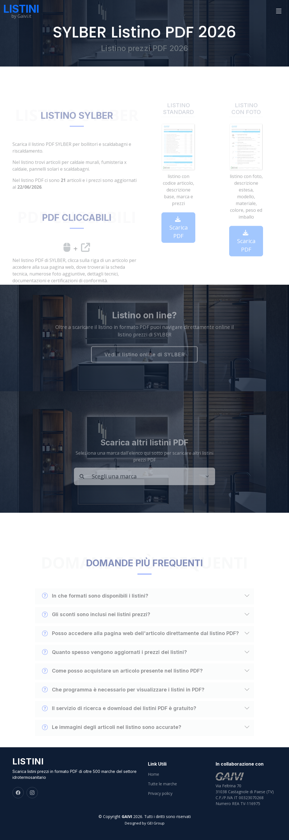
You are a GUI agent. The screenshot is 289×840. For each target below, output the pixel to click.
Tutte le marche (162, 784)
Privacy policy (160, 793)
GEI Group (156, 823)
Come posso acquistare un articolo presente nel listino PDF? (122, 681)
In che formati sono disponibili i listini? (95, 607)
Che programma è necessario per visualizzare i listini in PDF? (123, 700)
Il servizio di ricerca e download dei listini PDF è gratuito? (119, 719)
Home (153, 774)
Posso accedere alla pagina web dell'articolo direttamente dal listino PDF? (140, 644)
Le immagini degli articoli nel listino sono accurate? (111, 738)
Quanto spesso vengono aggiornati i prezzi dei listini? (114, 663)
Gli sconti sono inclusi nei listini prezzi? (96, 625)
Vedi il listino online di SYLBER (144, 355)
